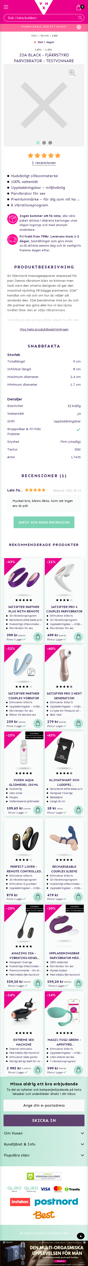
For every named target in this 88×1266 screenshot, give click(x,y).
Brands (45, 35)
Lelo (55, 35)
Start (34, 35)
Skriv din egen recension (44, 522)
